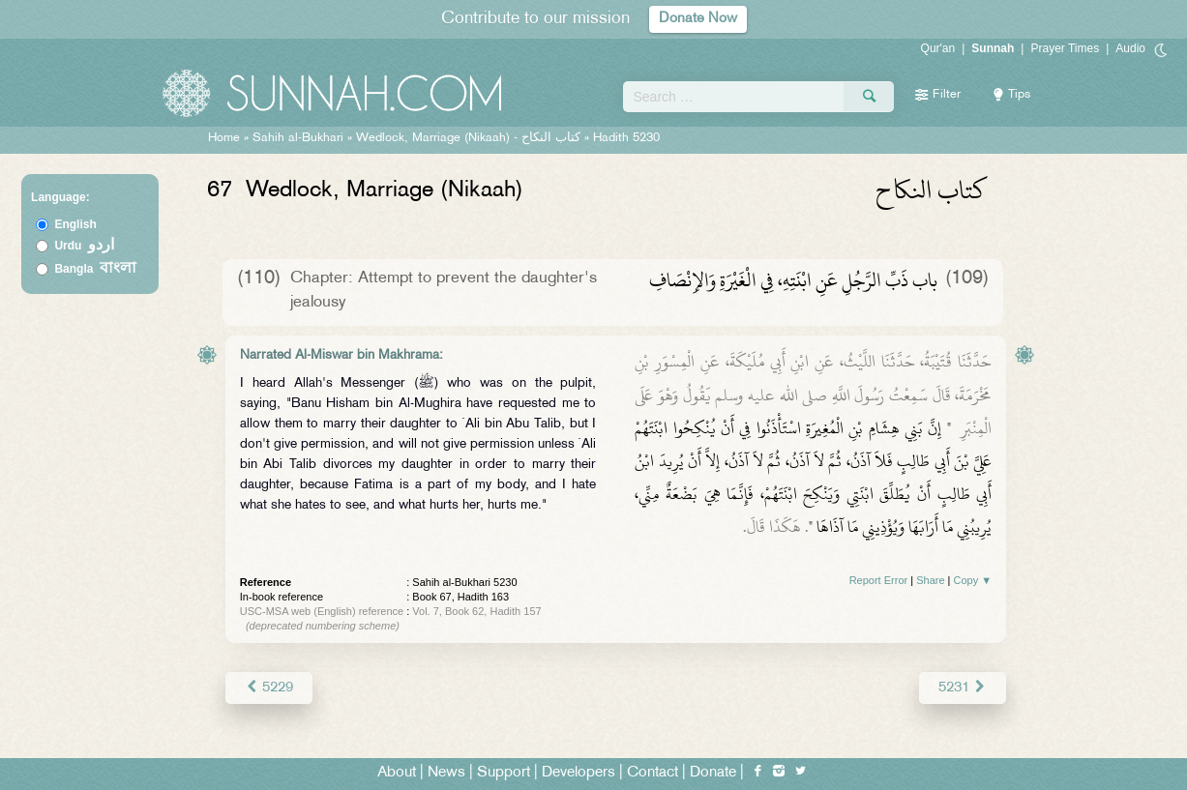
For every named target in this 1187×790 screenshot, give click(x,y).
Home (224, 138)
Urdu (84, 245)
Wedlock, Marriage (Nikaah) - (470, 138)
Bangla (95, 269)
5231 (963, 687)
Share (930, 580)
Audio (1130, 48)
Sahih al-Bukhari (297, 138)
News (446, 772)
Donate (713, 772)
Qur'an (938, 48)
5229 (268, 687)
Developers (578, 772)
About (396, 772)
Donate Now (697, 19)
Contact (652, 772)
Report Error (878, 580)
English (75, 224)
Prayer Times (1064, 48)
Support (503, 772)
